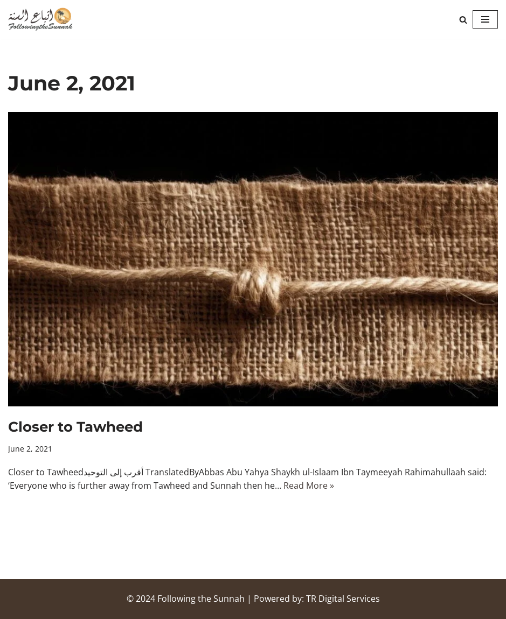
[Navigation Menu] (485, 19)
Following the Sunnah (201, 598)
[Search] (463, 20)
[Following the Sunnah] (40, 19)
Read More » (308, 485)
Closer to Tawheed (75, 426)
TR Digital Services (343, 598)
